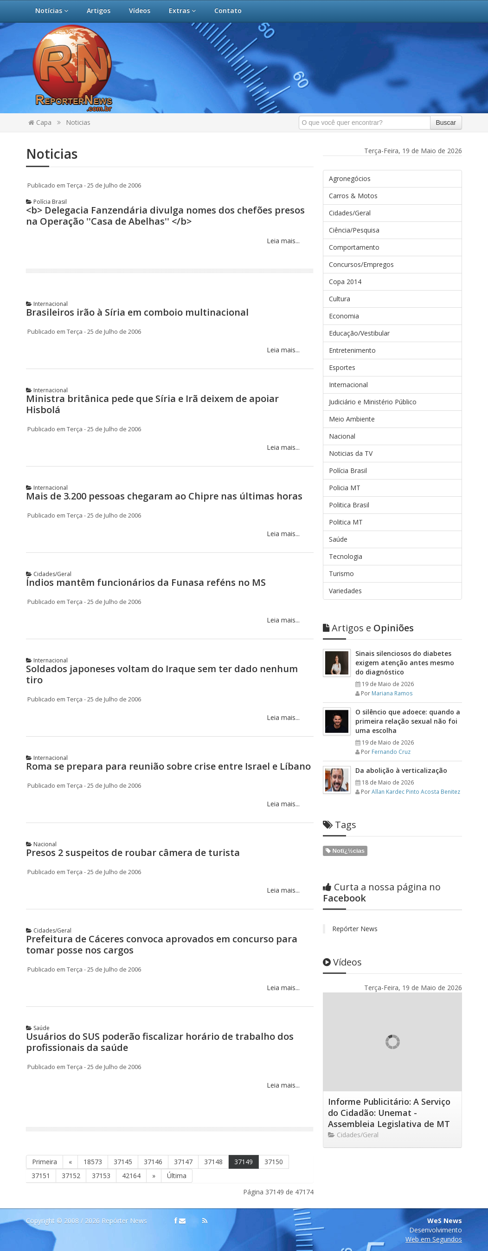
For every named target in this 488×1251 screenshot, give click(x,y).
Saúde (38, 1028)
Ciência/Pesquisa (354, 230)
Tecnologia (345, 556)
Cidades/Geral (48, 574)
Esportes (342, 367)
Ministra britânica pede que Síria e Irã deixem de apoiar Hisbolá (152, 404)
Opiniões (368, 628)
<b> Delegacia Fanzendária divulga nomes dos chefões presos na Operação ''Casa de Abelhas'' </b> (165, 215)
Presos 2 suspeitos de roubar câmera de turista (133, 852)
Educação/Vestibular (359, 333)
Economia (344, 315)
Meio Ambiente (352, 419)
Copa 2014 (345, 281)
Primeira (44, 1161)
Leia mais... (282, 240)
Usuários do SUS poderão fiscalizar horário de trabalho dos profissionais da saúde (160, 1042)
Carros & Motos (353, 195)
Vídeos (139, 10)
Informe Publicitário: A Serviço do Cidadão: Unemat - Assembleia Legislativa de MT (389, 1112)
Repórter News (355, 928)
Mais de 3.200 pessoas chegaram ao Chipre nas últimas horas (164, 496)
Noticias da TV (350, 453)
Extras (182, 10)
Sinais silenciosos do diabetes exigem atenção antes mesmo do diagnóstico (404, 662)
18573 (92, 1161)
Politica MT (346, 522)
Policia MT (344, 487)
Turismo (341, 573)
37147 (183, 1161)
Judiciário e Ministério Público (373, 401)
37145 (123, 1161)
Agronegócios (350, 178)
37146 (153, 1161)
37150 (273, 1161)
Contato (228, 10)
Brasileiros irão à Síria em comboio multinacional (137, 312)
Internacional (47, 304)
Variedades (345, 590)
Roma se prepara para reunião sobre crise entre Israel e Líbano (168, 766)
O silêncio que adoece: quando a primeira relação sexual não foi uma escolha (407, 721)
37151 (41, 1175)
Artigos (98, 10)
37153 (101, 1175)
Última (176, 1175)
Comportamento (354, 247)
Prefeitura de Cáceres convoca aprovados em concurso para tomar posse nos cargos (161, 944)
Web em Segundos (433, 1239)
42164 (131, 1175)
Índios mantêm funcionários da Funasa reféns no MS (146, 582)
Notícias (51, 10)
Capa (39, 122)
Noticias (78, 122)
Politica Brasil (349, 504)
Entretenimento (352, 350)
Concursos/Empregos (361, 264)
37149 (243, 1161)
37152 (71, 1175)
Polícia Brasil (46, 202)
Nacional (41, 844)
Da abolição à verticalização (401, 770)
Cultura (339, 298)
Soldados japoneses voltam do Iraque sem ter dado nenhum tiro (162, 674)
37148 (213, 1161)
